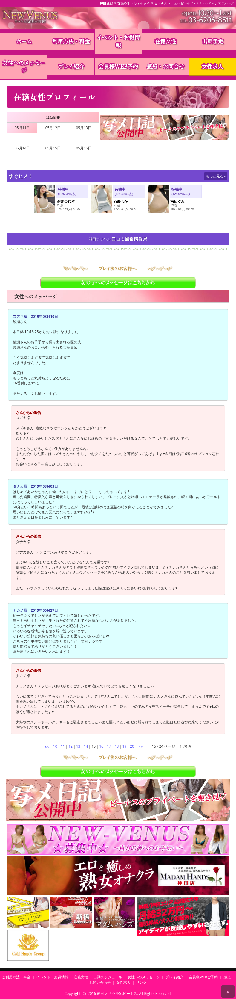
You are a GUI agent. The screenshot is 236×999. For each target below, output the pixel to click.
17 (109, 746)
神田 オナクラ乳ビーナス (117, 993)
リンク (141, 982)
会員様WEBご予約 (203, 977)
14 (86, 746)
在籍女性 (165, 41)
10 (55, 746)
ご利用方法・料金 (16, 977)
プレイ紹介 (71, 66)
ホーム (24, 41)
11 (63, 746)
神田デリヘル (100, 238)
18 (117, 746)
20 (132, 746)
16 (101, 746)
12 (70, 746)
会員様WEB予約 (118, 66)
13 (78, 746)
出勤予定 (212, 41)
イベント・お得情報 (118, 41)
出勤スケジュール (108, 977)
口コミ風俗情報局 (129, 239)
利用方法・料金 (71, 41)
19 (124, 746)
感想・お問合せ (165, 66)
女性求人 (212, 66)
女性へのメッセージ (23, 66)
